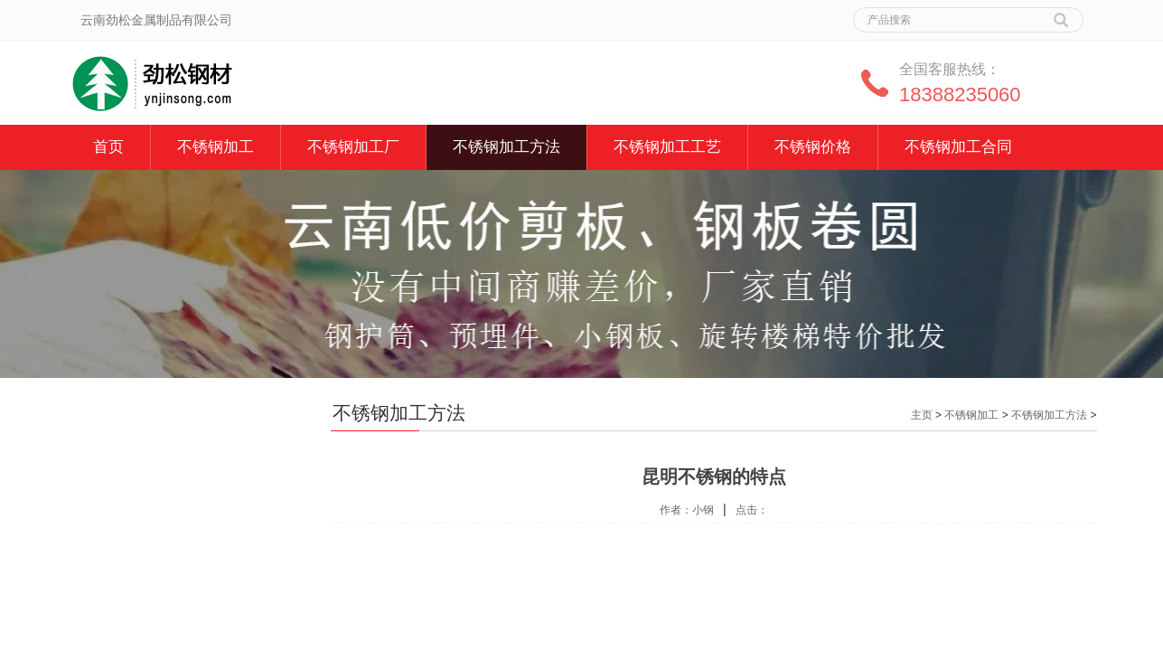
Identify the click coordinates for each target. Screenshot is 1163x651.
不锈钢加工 (215, 147)
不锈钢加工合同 (958, 147)
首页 (108, 147)
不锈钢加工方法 (506, 147)
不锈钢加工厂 (353, 147)
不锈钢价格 (812, 147)
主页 (922, 415)
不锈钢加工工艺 (667, 147)
